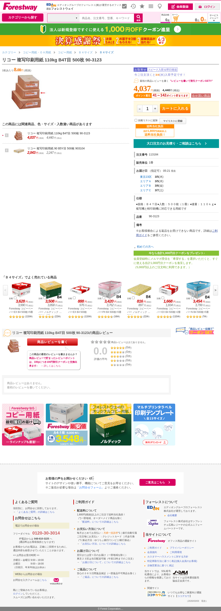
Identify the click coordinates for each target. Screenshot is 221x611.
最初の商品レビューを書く (154, 81)
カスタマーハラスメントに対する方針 (167, 556)
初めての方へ (145, 246)
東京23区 (146, 176)
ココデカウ (183, 596)
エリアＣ (145, 190)
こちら (43, 580)
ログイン (18, 593)
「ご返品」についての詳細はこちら (99, 577)
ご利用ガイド (154, 547)
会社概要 (172, 515)
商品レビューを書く (52, 342)
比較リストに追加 (148, 120)
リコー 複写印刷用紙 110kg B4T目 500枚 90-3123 (58, 133)
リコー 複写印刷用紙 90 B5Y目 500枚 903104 (56, 148)
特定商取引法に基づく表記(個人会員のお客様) (172, 561)
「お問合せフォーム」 (90, 487)
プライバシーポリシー (182, 547)
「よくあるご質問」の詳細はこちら (35, 512)
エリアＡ (145, 181)
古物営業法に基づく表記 (160, 565)
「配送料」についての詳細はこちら (99, 521)
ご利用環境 (176, 552)
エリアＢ (145, 185)
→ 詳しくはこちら (50, 365)
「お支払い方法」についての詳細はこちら (103, 543)
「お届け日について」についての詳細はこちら (105, 562)
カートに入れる (175, 108)
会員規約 (152, 552)
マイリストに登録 (172, 121)
